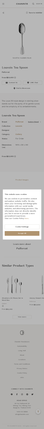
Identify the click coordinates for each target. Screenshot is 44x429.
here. (27, 218)
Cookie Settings (22, 227)
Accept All (22, 233)
